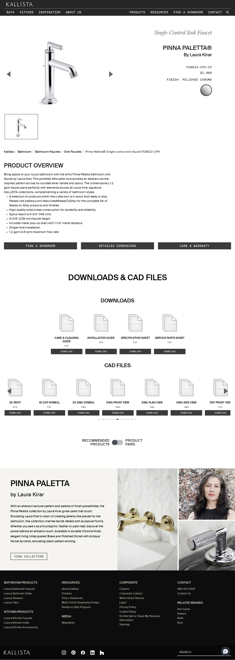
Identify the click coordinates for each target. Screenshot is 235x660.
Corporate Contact (130, 593)
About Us (73, 12)
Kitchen (26, 12)
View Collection (29, 556)
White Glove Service (131, 598)
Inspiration (49, 12)
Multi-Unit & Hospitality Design (80, 602)
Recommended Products (96, 442)
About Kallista (70, 589)
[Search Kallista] (199, 652)
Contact (215, 12)
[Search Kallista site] (228, 12)
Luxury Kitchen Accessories (21, 627)
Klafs (180, 618)
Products (137, 12)
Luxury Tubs (11, 602)
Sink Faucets (72, 151)
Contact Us (184, 593)
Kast (180, 623)
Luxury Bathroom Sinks (18, 593)
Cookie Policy (127, 612)
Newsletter (68, 623)
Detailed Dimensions (117, 246)
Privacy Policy (127, 607)
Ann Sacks (183, 609)
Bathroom (24, 151)
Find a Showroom (188, 12)
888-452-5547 (186, 589)
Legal (122, 602)
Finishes (67, 593)
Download (66, 351)
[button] (225, 651)
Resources (159, 12)
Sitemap (124, 624)
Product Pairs (133, 442)
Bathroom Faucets (47, 151)
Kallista (9, 151)
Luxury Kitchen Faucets (18, 618)
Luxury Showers (13, 598)
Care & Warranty (194, 246)
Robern (181, 614)
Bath (10, 12)
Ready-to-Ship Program (76, 607)
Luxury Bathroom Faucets (19, 589)
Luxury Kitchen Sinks (16, 623)
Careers (124, 589)
